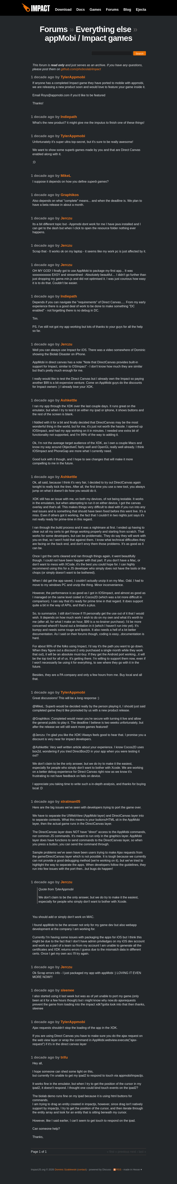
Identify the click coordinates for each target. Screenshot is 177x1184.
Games (95, 10)
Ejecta (141, 10)
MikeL (66, 176)
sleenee (67, 990)
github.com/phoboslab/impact (81, 69)
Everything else (103, 29)
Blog (127, 10)
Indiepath (69, 117)
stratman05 (70, 801)
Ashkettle (68, 400)
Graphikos (70, 195)
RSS (118, 1169)
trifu (64, 1057)
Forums (112, 10)
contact (82, 1169)
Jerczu (66, 218)
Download (63, 10)
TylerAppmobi (73, 77)
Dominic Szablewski (66, 1169)
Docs (80, 10)
